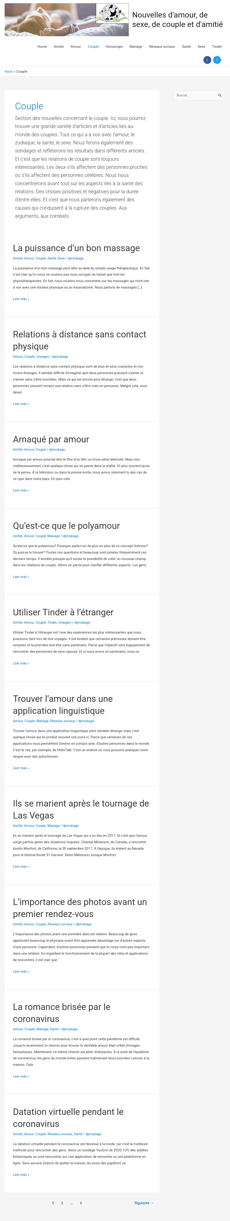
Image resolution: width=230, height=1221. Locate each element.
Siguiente (143, 1202)
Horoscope (114, 46)
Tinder (217, 46)
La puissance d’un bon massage (79, 247)
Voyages (43, 356)
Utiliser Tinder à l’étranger (65, 611)
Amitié (59, 46)
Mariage (136, 46)
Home (42, 46)
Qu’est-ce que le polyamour (68, 525)
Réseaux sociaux (162, 46)
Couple (93, 46)
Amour (76, 46)
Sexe (201, 46)
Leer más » (21, 299)
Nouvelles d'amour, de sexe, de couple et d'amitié (177, 19)
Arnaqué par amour (52, 438)
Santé (186, 46)
